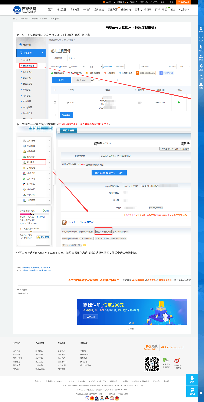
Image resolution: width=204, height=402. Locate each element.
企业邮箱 (126, 9)
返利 (201, 88)
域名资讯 (92, 381)
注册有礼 (183, 2)
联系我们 (16, 369)
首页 (50, 9)
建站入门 (61, 358)
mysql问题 (55, 19)
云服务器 (113, 9)
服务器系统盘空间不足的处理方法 (36, 268)
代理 (201, 60)
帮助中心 (144, 2)
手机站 (83, 351)
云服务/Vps (62, 362)
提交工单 (154, 2)
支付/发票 (62, 365)
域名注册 (61, 9)
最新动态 (16, 362)
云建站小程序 (143, 9)
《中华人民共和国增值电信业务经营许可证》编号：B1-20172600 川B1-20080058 (93, 385)
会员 (201, 32)
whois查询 (84, 354)
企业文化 (16, 354)
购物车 (109, 2)
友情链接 (81, 381)
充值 (201, 70)
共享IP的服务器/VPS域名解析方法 (37, 270)
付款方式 (60, 381)
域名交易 (39, 358)
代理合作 (184, 9)
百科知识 (156, 381)
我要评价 (113, 381)
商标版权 (161, 9)
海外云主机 (40, 369)
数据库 (45, 19)
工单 (201, 79)
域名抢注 (74, 9)
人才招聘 (70, 381)
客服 (201, 41)
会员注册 (61, 351)
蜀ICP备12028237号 (135, 385)
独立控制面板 (85, 365)
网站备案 (61, 369)
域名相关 (61, 354)
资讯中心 (133, 2)
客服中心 (24, 19)
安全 (173, 9)
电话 (201, 51)
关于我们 (38, 381)
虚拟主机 (99, 9)
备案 (162, 2)
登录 (171, 2)
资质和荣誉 (17, 358)
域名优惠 (39, 351)
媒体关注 (16, 365)
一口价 (87, 9)
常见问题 (35, 19)
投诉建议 (124, 381)
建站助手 (84, 358)
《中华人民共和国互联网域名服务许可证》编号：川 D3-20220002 (102, 390)
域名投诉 (135, 381)
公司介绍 (16, 351)
